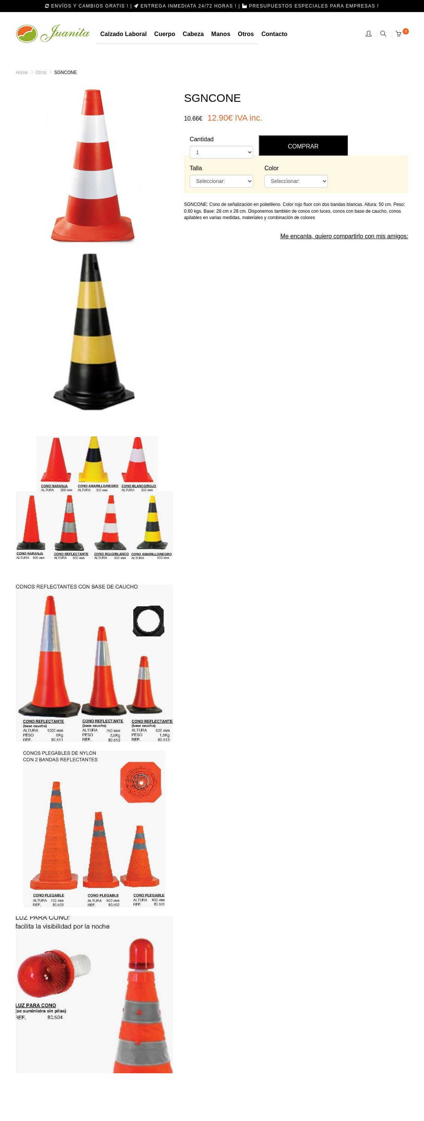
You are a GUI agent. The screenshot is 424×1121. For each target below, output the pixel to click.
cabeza (193, 34)
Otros (40, 72)
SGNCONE (65, 72)
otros (246, 34)
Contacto (274, 34)
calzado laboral (123, 34)
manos (221, 34)
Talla (196, 168)
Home (22, 72)
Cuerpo (164, 34)
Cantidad (202, 139)
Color (271, 168)
